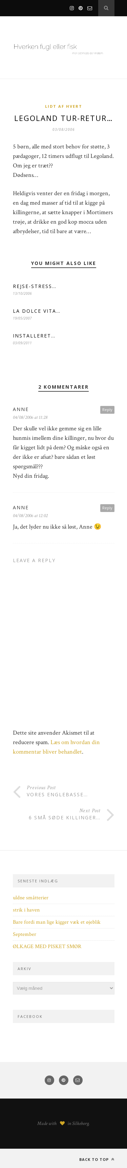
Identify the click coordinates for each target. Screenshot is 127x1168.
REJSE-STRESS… (35, 286)
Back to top (96, 1159)
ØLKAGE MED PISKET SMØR (47, 946)
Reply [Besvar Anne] (107, 507)
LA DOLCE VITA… (37, 311)
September (24, 934)
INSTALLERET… (34, 335)
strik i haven (26, 910)
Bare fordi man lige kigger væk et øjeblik (57, 922)
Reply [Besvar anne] (107, 409)
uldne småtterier (30, 897)
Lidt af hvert (63, 106)
